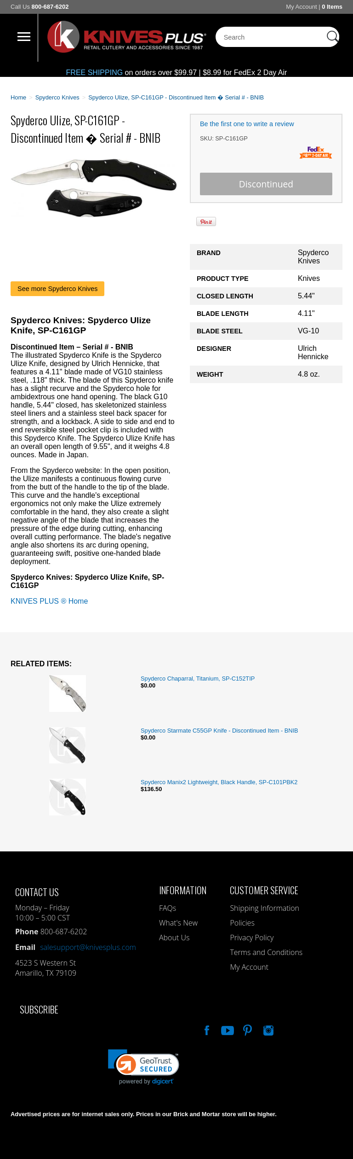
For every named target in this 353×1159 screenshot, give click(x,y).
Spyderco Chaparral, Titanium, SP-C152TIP (198, 678)
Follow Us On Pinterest (247, 1029)
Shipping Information (264, 908)
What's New (178, 923)
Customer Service (264, 890)
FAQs (167, 908)
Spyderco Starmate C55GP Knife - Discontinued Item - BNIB (219, 730)
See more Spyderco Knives (57, 288)
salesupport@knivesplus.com (88, 947)
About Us (174, 937)
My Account (301, 6)
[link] (144, 1067)
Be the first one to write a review (247, 124)
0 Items (332, 6)
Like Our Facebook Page (206, 1029)
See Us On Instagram (267, 1029)
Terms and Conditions (266, 952)
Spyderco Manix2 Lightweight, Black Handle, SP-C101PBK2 (219, 782)
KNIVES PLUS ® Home (49, 601)
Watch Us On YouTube (226, 1029)
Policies (242, 923)
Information (182, 890)
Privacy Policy (251, 937)
